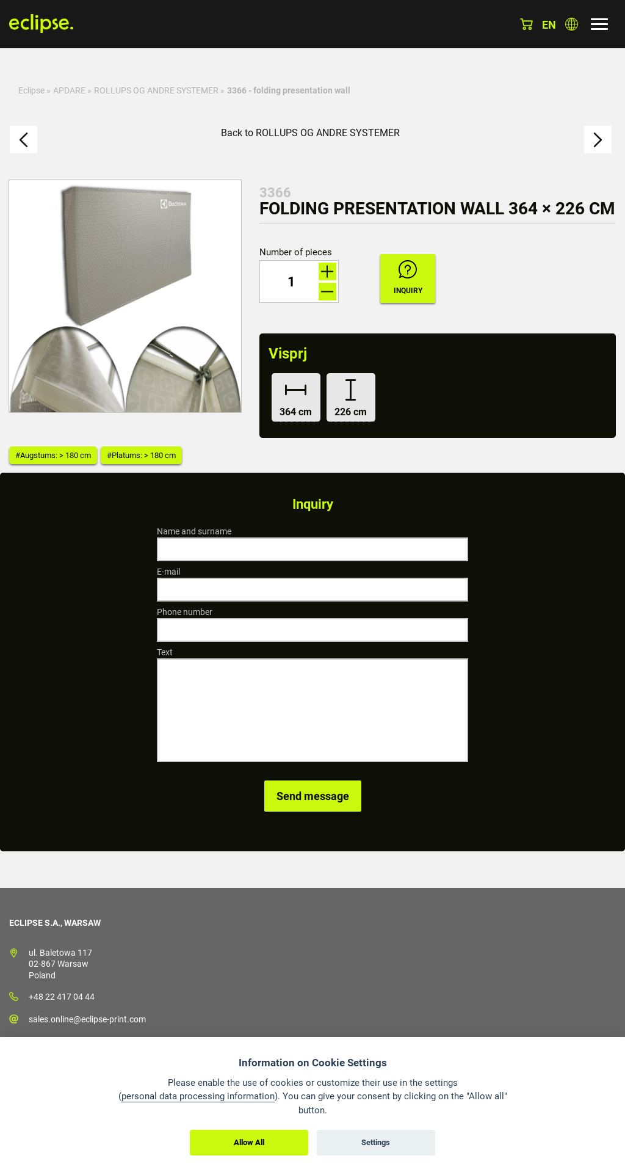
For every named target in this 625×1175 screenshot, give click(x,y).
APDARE (69, 90)
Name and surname (194, 531)
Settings (375, 1142)
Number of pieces (295, 252)
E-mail (168, 571)
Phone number (184, 612)
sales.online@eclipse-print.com (87, 1019)
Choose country (571, 24)
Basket (526, 24)
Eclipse (31, 90)
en (549, 24)
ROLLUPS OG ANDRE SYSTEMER (156, 90)
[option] (125, 296)
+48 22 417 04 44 (62, 997)
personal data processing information (198, 1096)
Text (165, 652)
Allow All (249, 1142)
